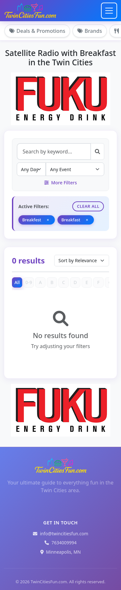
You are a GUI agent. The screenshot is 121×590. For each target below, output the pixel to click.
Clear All (88, 206)
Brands (89, 30)
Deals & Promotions (37, 30)
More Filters (60, 183)
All (17, 282)
